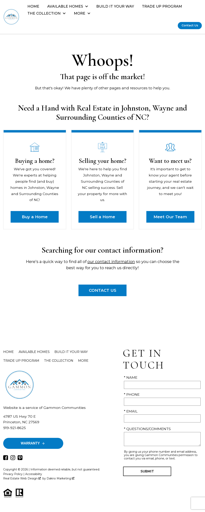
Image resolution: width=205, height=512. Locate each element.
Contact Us (190, 25)
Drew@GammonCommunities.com (34, 433)
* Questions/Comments (147, 429)
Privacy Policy (13, 474)
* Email (131, 411)
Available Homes (34, 352)
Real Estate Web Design (22, 478)
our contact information (111, 261)
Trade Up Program (162, 6)
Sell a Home (102, 216)
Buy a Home (35, 216)
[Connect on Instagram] (12, 459)
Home (33, 6)
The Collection (58, 361)
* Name (130, 377)
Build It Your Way (115, 6)
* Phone (132, 394)
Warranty (33, 443)
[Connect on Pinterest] (20, 459)
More (83, 361)
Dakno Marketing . (61, 478)
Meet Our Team (170, 216)
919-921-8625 (14, 428)
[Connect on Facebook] (5, 459)
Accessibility (33, 474)
